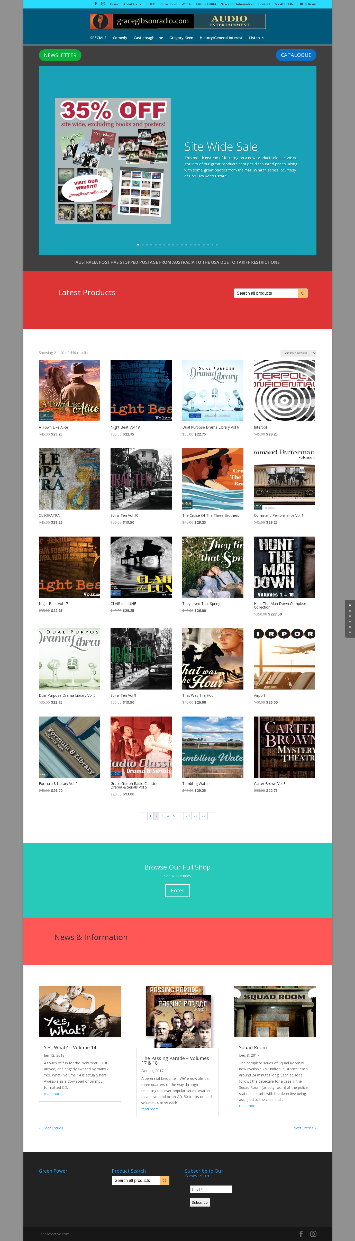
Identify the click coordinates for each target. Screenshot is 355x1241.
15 (199, 245)
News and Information (237, 4)
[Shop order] (298, 353)
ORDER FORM (206, 4)
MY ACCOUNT (285, 4)
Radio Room (168, 4)
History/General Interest (221, 38)
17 (208, 245)
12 (186, 245)
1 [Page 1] (150, 815)
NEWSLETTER (60, 55)
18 (212, 245)
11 (182, 245)
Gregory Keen (181, 38)
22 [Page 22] (204, 815)
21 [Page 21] (196, 815)
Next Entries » (304, 1128)
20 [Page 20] (188, 815)
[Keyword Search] (266, 293)
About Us (130, 4)
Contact (264, 4)
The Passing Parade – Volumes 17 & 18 (175, 1060)
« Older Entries (51, 1128)
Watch (186, 4)
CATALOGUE (296, 54)
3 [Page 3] (162, 815)
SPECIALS (97, 38)
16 (204, 245)
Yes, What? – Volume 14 (70, 1047)
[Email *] (211, 1189)
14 (195, 245)
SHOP (151, 4)
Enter (177, 890)
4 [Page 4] (168, 815)
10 (177, 245)
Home (114, 4)
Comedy (119, 38)
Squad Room (253, 1047)
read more (52, 1093)
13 (191, 245)
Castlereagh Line (148, 38)
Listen (255, 38)
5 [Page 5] (174, 815)
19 (217, 245)
